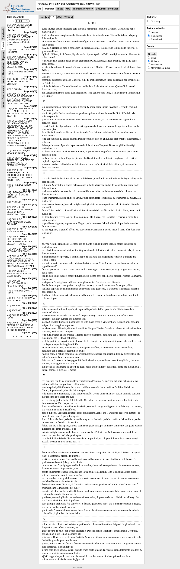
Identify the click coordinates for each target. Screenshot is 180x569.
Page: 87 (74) (30, 155)
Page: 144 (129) (29, 320)
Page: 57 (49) (30, 47)
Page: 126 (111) (29, 246)
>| (72, 17)
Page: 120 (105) (29, 227)
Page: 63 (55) (30, 69)
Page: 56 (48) (30, 32)
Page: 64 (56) (30, 86)
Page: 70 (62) (30, 106)
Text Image (48, 9)
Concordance (3, 92)
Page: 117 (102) (29, 190)
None (3, 104)
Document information (107, 9)
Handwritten (3, 69)
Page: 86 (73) (30, 148)
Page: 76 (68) (30, 118)
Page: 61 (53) (30, 54)
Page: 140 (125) (29, 288)
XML (68, 9)
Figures (3, 56)
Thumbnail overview (83, 9)
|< (46, 17)
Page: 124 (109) (29, 234)
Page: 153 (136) (29, 332)
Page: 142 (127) (29, 303)
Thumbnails (3, 33)
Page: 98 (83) (30, 182)
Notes (3, 80)
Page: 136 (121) (29, 278)
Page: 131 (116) (29, 254)
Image (60, 9)
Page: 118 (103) (29, 199)
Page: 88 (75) (30, 167)
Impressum (77, 567)
